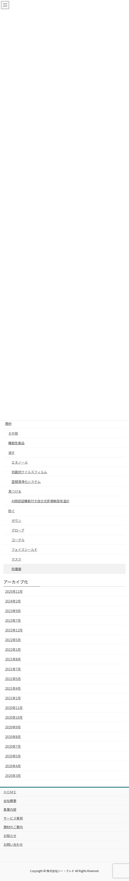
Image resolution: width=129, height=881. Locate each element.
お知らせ (9, 835)
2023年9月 (13, 610)
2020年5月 (13, 756)
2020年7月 (13, 746)
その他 (13, 433)
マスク (16, 559)
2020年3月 (13, 775)
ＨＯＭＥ (9, 792)
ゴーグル (18, 540)
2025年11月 (14, 591)
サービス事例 (13, 818)
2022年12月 (14, 630)
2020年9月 (13, 727)
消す (11, 452)
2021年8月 (13, 659)
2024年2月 (13, 601)
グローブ (18, 530)
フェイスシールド (24, 549)
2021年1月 (13, 698)
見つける (14, 491)
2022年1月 (13, 649)
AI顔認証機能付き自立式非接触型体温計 (40, 501)
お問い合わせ (13, 844)
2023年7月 (13, 620)
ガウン (16, 520)
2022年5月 (13, 639)
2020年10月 (14, 717)
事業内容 (9, 809)
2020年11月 (14, 707)
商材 (8, 423)
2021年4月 (13, 688)
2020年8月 (13, 736)
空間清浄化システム (26, 481)
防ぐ (11, 511)
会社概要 (9, 800)
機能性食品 (16, 443)
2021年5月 (13, 678)
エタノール (20, 462)
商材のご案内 (13, 827)
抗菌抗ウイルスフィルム (29, 472)
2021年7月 (13, 669)
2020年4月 (13, 766)
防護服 (16, 569)
